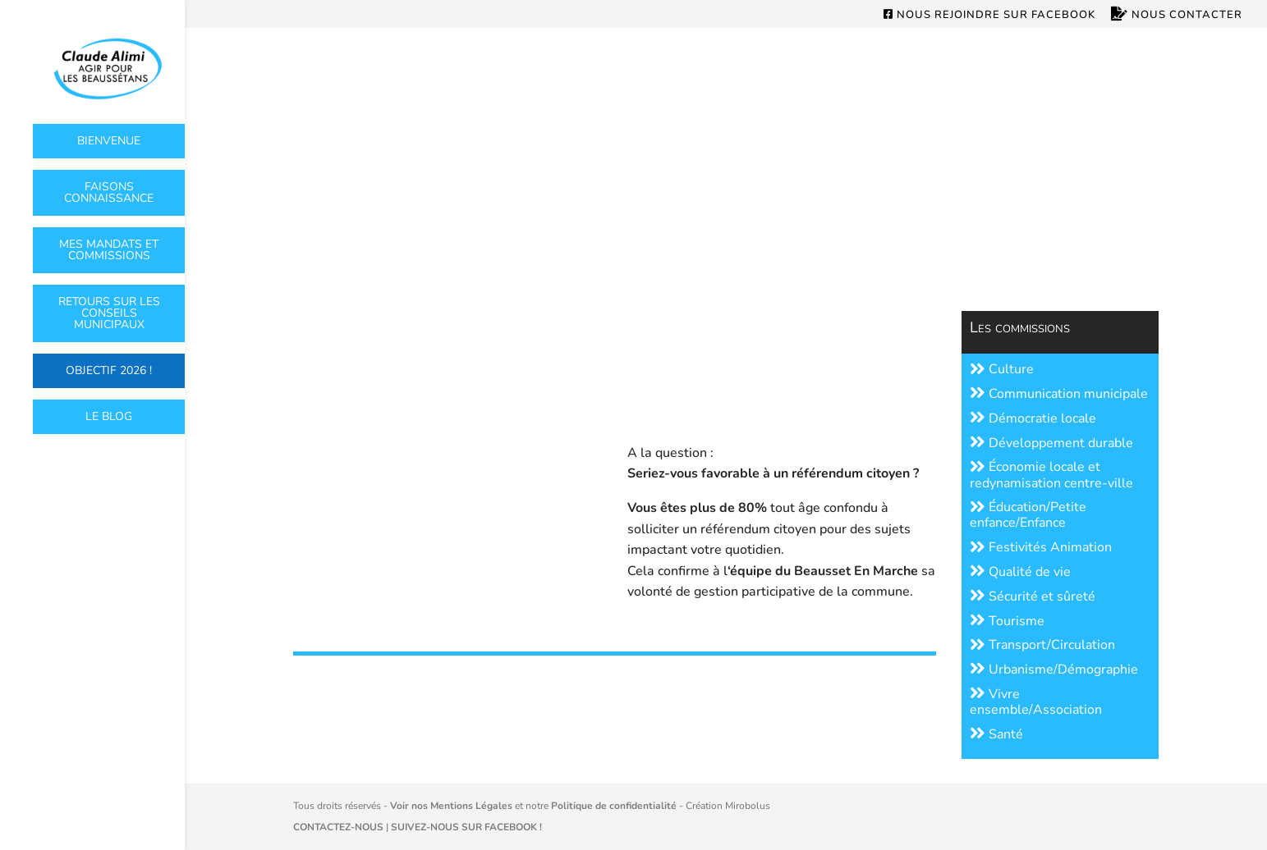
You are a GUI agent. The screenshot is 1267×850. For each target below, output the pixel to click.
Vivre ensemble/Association (1036, 702)
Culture (1002, 369)
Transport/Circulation (1042, 645)
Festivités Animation (1041, 547)
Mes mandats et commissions (108, 249)
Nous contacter (1176, 15)
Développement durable (1051, 443)
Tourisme (1007, 621)
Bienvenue (108, 141)
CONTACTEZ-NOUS (338, 827)
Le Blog (108, 416)
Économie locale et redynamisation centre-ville (1051, 474)
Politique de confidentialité (614, 805)
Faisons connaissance (109, 192)
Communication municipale (1059, 394)
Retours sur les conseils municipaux (109, 313)
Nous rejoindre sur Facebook (989, 15)
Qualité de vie (1020, 572)
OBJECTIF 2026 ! (109, 370)
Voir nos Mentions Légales (451, 805)
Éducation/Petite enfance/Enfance (1028, 515)
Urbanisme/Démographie (1054, 669)
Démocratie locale (1033, 418)
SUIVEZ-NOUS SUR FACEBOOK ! (466, 827)
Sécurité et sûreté (1032, 596)
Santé (996, 734)
